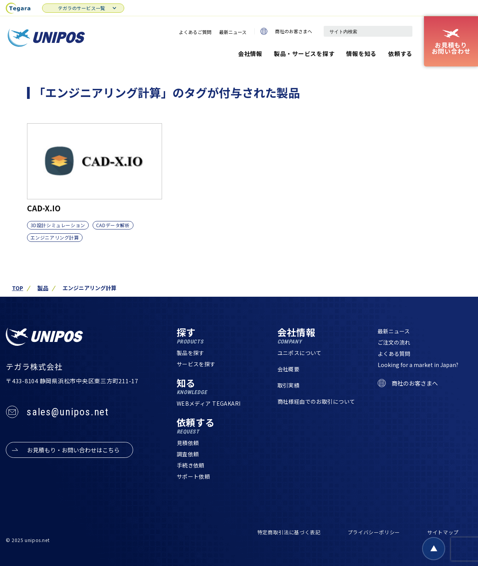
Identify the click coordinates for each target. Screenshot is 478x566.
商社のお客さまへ (286, 31)
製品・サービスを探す (304, 53)
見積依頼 (188, 442)
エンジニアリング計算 (54, 237)
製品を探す (190, 352)
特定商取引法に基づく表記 (289, 532)
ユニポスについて (299, 352)
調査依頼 (188, 454)
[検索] (402, 31)
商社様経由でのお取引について (316, 401)
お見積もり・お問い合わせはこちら (73, 450)
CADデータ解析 (113, 225)
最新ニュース (233, 32)
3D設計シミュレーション (57, 225)
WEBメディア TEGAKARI (209, 403)
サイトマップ (443, 532)
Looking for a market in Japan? (418, 365)
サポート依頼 (193, 476)
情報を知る (361, 53)
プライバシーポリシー (374, 532)
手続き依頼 (190, 465)
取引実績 (288, 385)
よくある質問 (394, 353)
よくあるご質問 (195, 32)
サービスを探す (196, 364)
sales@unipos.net (68, 412)
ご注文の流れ (394, 342)
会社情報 (250, 53)
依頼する (400, 53)
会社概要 (288, 369)
